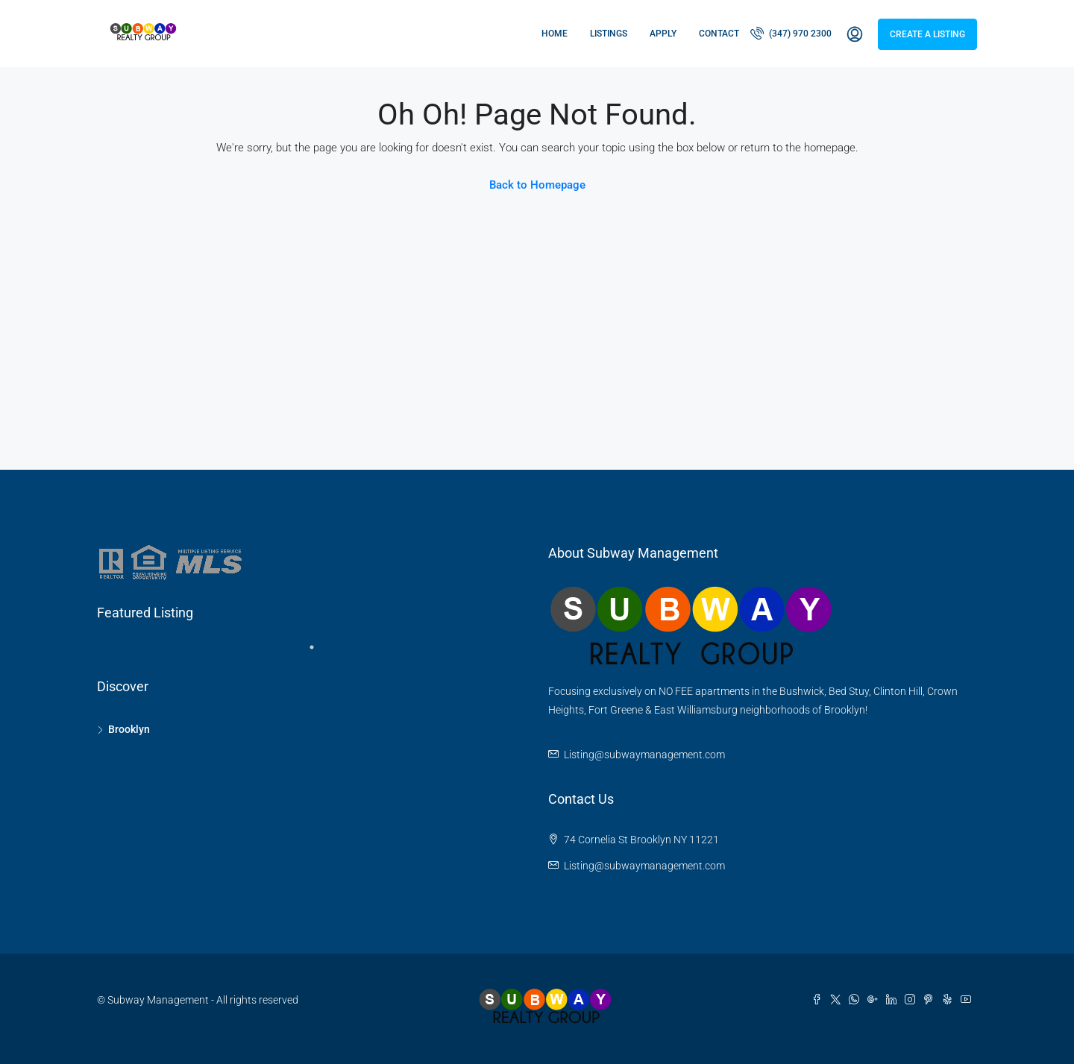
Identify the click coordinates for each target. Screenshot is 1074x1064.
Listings (608, 33)
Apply (663, 33)
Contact (719, 33)
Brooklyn (129, 729)
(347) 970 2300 (791, 33)
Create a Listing (927, 34)
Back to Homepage (537, 185)
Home (554, 33)
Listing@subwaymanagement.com (644, 755)
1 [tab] (319, 653)
